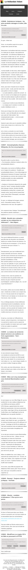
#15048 (3, 21)
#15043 (3, 478)
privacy (9, 545)
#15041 (3, 534)
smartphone (17, 390)
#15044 (3, 377)
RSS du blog (10, 568)
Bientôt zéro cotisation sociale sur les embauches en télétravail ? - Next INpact (12, 220)
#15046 (3, 218)
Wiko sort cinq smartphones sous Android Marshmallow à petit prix (13, 379)
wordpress (23, 545)
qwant (24, 347)
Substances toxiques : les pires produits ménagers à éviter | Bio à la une (14, 23)
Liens (13, 11)
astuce (23, 35)
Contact (11, 567)
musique (23, 486)
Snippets (20, 11)
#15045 (3, 332)
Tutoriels (11, 14)
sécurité (16, 545)
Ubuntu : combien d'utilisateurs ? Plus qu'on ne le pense (12, 497)
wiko (24, 390)
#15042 (3, 495)
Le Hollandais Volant (11, 2)
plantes (23, 154)
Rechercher (23, 7)
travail (24, 231)
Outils (17, 14)
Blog (7, 11)
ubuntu (23, 506)
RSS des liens (16, 568)
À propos (5, 567)
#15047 (3, 145)
